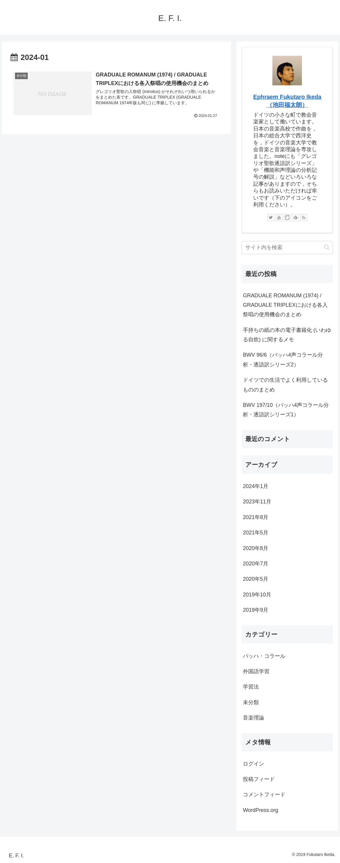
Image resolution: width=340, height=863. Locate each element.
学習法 (251, 687)
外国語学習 (256, 671)
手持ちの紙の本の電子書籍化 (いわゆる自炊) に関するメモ (287, 334)
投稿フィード (259, 779)
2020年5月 (255, 579)
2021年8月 (255, 517)
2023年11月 (257, 502)
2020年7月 (255, 564)
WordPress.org (260, 810)
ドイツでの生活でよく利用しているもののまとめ (285, 384)
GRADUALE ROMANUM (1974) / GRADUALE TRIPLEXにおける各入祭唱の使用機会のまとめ (285, 305)
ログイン (253, 764)
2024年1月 (255, 486)
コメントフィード (264, 794)
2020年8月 (255, 548)
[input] (287, 247)
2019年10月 (257, 595)
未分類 (251, 702)
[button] (327, 247)
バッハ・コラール (264, 656)
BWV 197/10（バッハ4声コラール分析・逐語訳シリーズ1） (286, 409)
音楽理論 (253, 718)
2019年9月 (255, 610)
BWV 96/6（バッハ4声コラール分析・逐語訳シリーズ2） (283, 359)
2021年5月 (255, 533)
